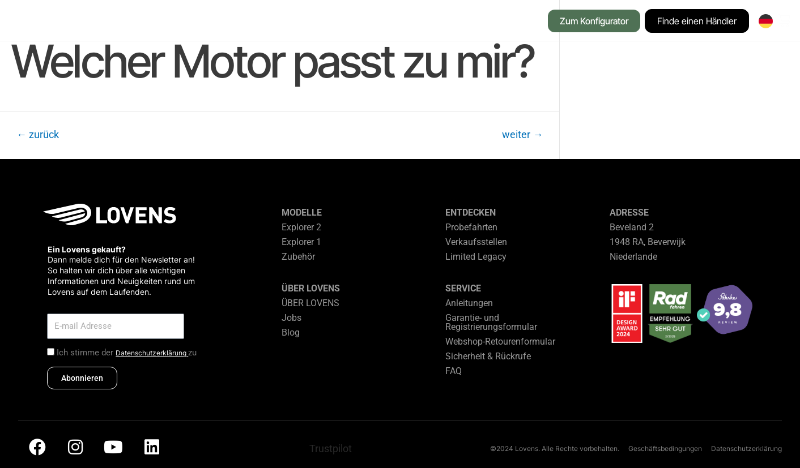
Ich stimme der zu (127, 352)
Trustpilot (330, 448)
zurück (37, 135)
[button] (164, 22)
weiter (522, 135)
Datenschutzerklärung (152, 353)
